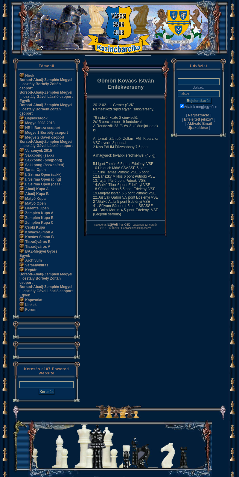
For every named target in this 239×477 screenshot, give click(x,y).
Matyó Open (35, 203)
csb (127, 224)
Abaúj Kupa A (36, 189)
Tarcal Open (35, 170)
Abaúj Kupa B (37, 194)
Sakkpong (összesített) (44, 165)
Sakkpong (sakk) (39, 155)
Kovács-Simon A (39, 232)
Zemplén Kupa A (39, 213)
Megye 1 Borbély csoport (46, 132)
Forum (30, 310)
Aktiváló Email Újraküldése (199, 126)
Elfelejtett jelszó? (198, 119)
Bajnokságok (36, 118)
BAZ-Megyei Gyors (41, 251)
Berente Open (37, 208)
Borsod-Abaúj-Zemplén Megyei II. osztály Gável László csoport (46, 94)
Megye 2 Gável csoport (44, 137)
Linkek (30, 305)
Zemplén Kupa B (39, 218)
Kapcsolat (33, 300)
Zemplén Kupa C (39, 222)
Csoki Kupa (35, 227)
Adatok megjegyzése (198, 107)
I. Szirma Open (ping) (43, 179)
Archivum (33, 260)
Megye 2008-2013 (39, 123)
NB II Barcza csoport (42, 128)
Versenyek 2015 (38, 150)
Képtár (30, 270)
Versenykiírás (36, 265)
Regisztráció (198, 115)
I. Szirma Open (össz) (43, 184)
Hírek (29, 76)
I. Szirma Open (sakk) (43, 174)
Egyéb (24, 101)
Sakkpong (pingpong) (43, 160)
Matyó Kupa (35, 198)
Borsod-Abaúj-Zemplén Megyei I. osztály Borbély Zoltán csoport (45, 84)
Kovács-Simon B (39, 237)
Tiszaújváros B (37, 242)
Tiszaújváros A (37, 246)
